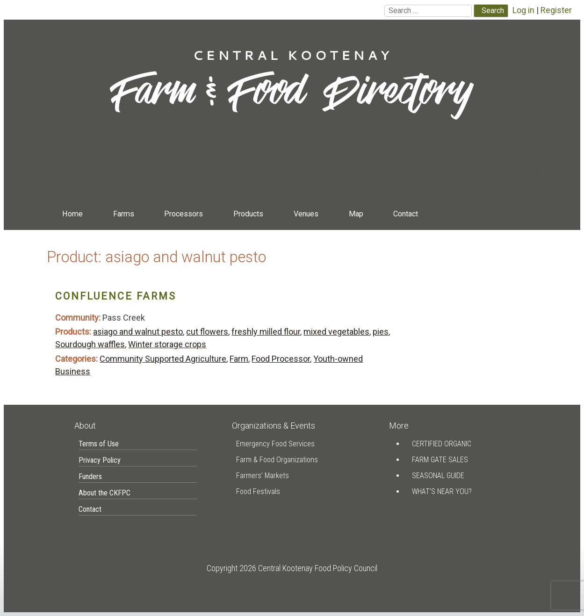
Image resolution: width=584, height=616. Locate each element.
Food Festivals (258, 491)
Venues (306, 213)
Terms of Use (99, 443)
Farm (239, 359)
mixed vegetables (336, 332)
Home (72, 213)
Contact (405, 213)
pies (381, 332)
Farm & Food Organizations (277, 459)
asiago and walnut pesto (138, 332)
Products (248, 213)
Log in (523, 10)
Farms (123, 213)
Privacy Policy (100, 460)
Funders (90, 476)
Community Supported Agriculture (163, 359)
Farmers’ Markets (262, 475)
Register (556, 10)
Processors (183, 213)
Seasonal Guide (438, 475)
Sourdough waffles (90, 344)
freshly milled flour (265, 332)
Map (356, 213)
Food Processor (281, 359)
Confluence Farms (115, 296)
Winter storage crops (167, 344)
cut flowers (207, 332)
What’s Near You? (442, 491)
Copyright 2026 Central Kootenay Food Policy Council (292, 568)
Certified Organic (441, 443)
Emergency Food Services (275, 443)
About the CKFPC (104, 492)
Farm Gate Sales (440, 459)
